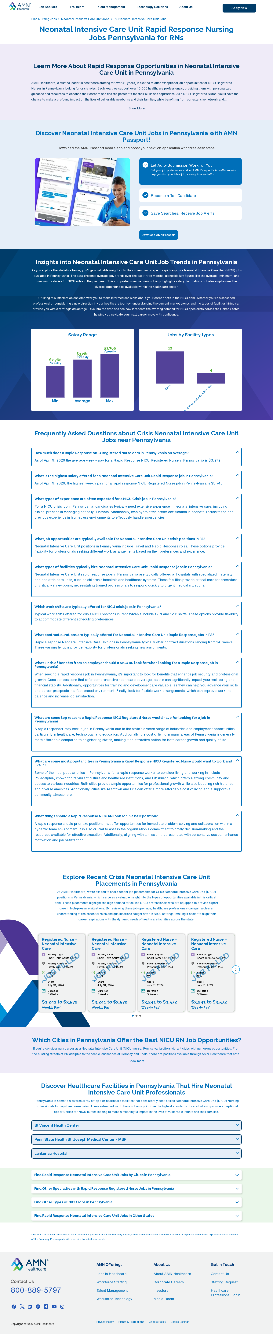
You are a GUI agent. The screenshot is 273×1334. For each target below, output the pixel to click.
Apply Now (239, 7)
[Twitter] (22, 1306)
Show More (137, 108)
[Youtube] (54, 1306)
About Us (186, 6)
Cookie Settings (180, 1321)
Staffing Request (224, 1282)
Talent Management (110, 6)
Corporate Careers (169, 1282)
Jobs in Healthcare (111, 1273)
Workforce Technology (114, 1298)
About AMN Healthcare (172, 1273)
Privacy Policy (105, 1322)
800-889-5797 (36, 1290)
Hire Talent (76, 6)
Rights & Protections (131, 1322)
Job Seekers (47, 6)
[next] (236, 969)
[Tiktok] (46, 1306)
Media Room (164, 1298)
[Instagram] (62, 1306)
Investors (161, 1290)
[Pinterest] (38, 1306)
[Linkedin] (30, 1306)
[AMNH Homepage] (20, 6)
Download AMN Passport (159, 234)
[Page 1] (133, 1016)
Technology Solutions (152, 6)
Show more (136, 1060)
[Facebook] (14, 1306)
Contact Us (220, 1273)
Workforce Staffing (111, 1282)
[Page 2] (136, 1016)
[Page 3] (140, 1016)
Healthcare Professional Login (225, 1293)
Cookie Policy (157, 1322)
